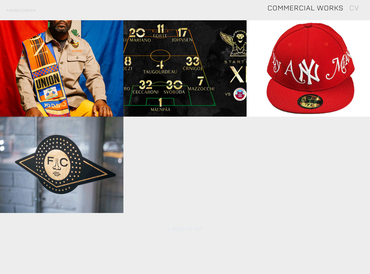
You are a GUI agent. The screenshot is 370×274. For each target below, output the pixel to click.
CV (354, 8)
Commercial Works (305, 8)
